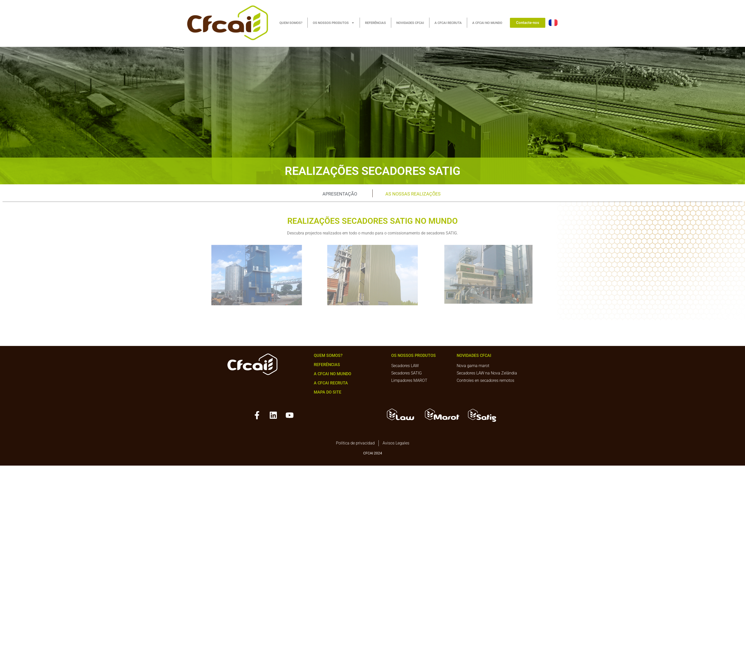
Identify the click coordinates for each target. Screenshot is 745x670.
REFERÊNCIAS (375, 23)
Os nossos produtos (413, 355)
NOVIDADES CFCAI (410, 23)
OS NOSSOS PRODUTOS (334, 23)
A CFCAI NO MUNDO (487, 23)
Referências (327, 364)
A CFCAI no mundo (332, 373)
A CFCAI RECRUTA (448, 23)
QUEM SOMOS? (290, 23)
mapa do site (327, 392)
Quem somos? (328, 355)
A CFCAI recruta (331, 383)
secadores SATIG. (442, 233)
